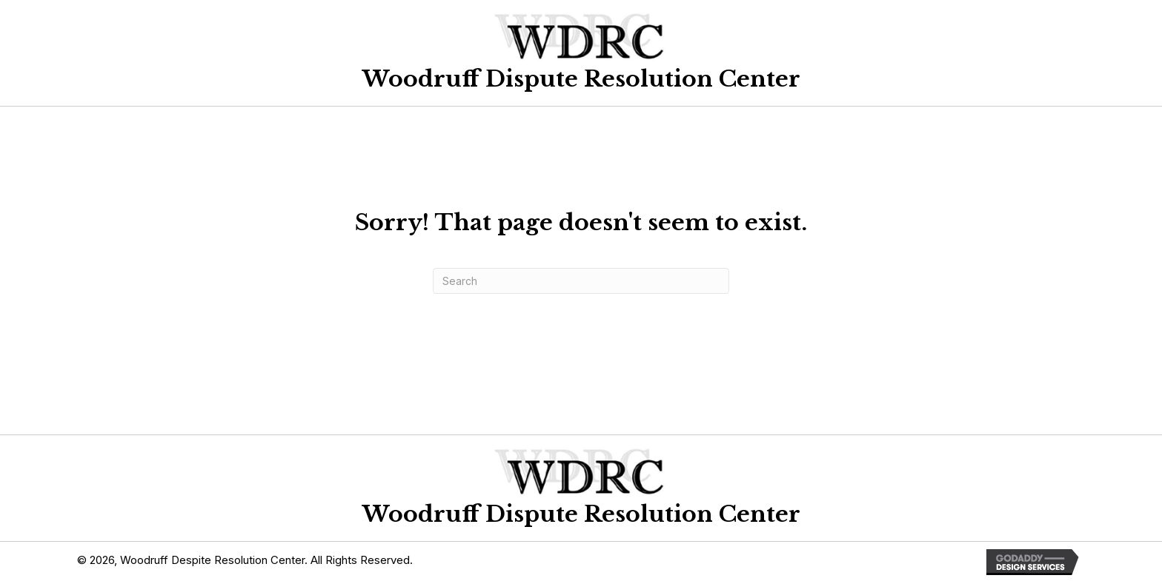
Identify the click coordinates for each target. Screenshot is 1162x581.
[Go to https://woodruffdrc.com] (581, 49)
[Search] (581, 281)
